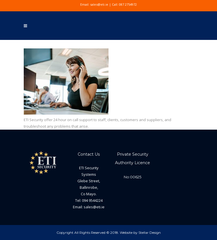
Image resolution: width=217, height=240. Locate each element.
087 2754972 (128, 4)
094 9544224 (92, 200)
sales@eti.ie (99, 4)
